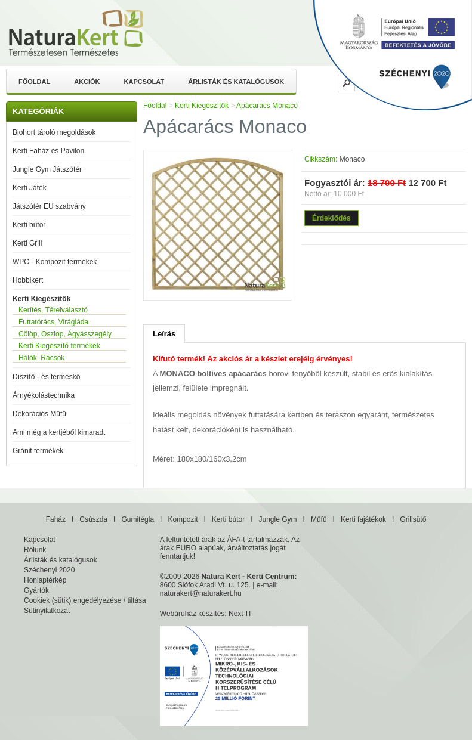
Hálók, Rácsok (41, 358)
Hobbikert (28, 280)
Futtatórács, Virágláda (53, 322)
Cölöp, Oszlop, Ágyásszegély (65, 334)
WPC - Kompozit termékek (55, 262)
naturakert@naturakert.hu (201, 593)
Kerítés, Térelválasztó (53, 310)
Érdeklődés (331, 218)
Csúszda (93, 519)
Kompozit (183, 519)
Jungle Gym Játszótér (47, 169)
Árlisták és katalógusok (236, 81)
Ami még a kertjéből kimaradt (59, 432)
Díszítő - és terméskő (46, 377)
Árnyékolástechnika (44, 395)
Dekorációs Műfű (39, 414)
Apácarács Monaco (267, 105)
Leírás (164, 333)
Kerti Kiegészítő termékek (59, 346)
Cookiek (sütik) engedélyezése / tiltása (85, 600)
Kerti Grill (27, 243)
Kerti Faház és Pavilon (48, 151)
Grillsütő (413, 519)
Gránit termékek (38, 451)
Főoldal (34, 81)
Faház (56, 519)
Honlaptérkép (45, 580)
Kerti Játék (30, 188)
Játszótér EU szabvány (49, 206)
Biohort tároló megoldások (54, 132)
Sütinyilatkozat (47, 610)
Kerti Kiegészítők (41, 299)
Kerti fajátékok (363, 519)
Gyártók (36, 590)
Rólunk (35, 550)
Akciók (87, 81)
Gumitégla (137, 519)
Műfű (319, 519)
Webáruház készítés (192, 613)
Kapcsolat (144, 81)
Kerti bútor (29, 225)
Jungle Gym (278, 519)
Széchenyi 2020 (49, 570)
